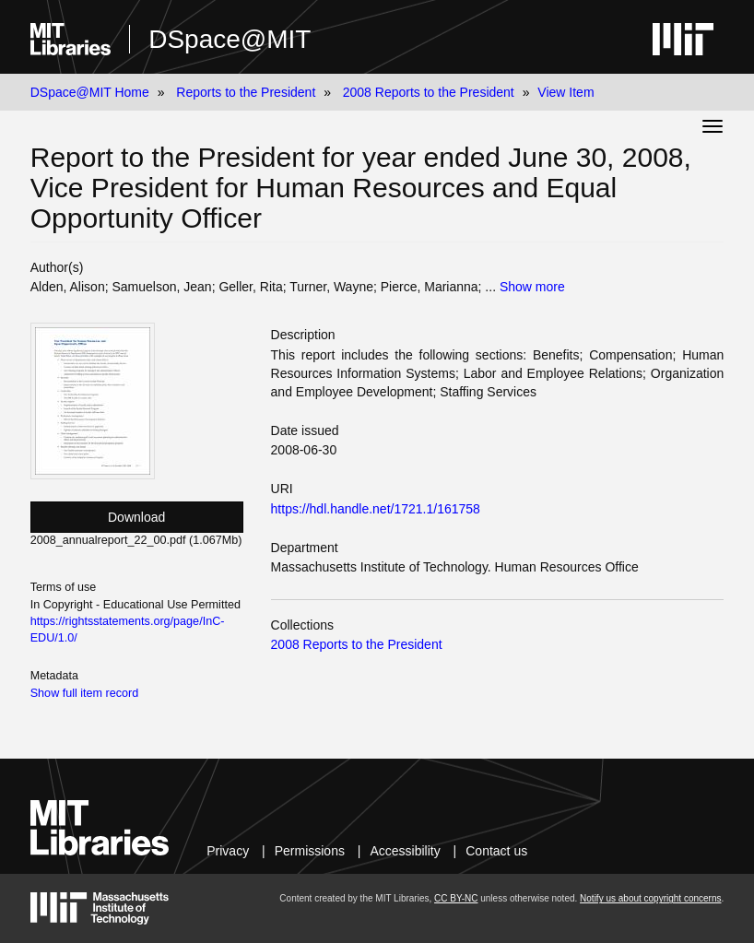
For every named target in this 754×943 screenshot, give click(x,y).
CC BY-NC (455, 898)
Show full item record (84, 693)
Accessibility (405, 850)
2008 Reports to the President (428, 92)
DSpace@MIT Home (89, 92)
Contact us (496, 850)
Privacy (227, 850)
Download (136, 517)
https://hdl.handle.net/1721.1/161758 (375, 508)
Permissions (310, 850)
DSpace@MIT (229, 39)
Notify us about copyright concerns (650, 898)
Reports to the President (245, 92)
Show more (532, 286)
